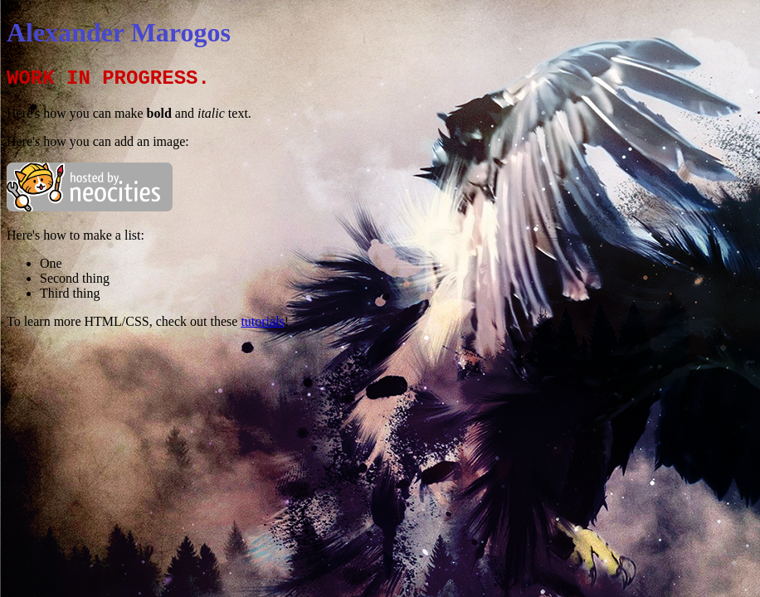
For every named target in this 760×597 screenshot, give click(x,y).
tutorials (262, 321)
